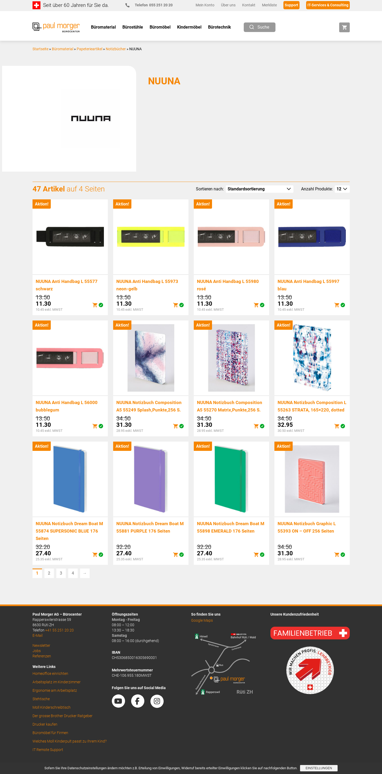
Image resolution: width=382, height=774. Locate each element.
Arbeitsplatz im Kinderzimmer (57, 682)
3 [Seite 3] (61, 573)
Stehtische (41, 699)
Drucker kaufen (45, 724)
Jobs (37, 651)
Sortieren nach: (210, 188)
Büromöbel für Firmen (50, 733)
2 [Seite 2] (49, 573)
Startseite (40, 49)
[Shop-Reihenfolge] (259, 189)
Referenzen (42, 656)
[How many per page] (342, 189)
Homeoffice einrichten (50, 673)
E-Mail (38, 635)
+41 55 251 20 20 (59, 630)
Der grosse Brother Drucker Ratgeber (63, 716)
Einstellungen (319, 768)
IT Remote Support (48, 750)
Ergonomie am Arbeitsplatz (55, 690)
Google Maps (202, 620)
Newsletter (41, 645)
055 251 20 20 (151, 5)
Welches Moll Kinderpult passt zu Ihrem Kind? (70, 741)
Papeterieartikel (89, 49)
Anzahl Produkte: (317, 188)
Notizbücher (116, 49)
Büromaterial (62, 49)
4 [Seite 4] (73, 573)
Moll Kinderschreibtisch (52, 707)
